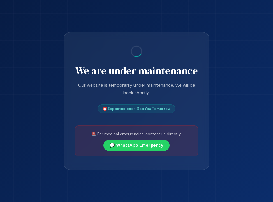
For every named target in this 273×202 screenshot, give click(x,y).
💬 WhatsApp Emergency (136, 145)
